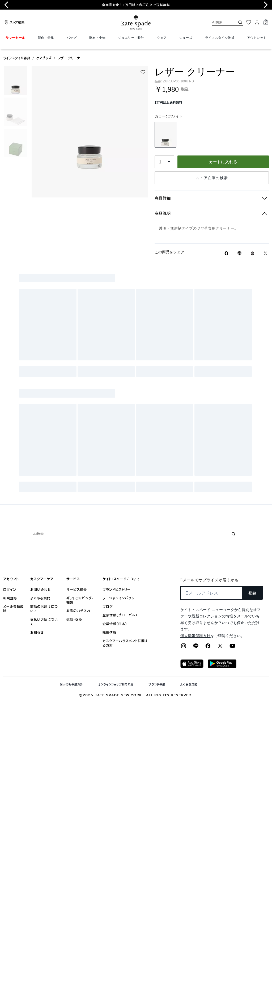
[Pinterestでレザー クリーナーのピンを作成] (252, 253)
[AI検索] (219, 22)
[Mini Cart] (265, 22)
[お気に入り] (248, 22)
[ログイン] (257, 22)
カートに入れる (223, 162)
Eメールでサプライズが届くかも (209, 580)
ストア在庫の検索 (212, 178)
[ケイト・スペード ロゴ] (136, 22)
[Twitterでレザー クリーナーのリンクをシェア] (265, 253)
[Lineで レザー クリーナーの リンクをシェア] (239, 253)
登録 (252, 593)
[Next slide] (265, 5)
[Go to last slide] (6, 5)
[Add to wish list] (143, 72)
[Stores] (13, 22)
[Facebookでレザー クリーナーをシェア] (226, 253)
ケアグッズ (44, 58)
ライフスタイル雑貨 (16, 58)
